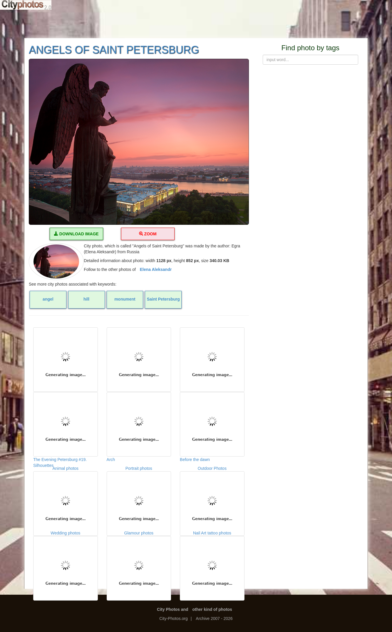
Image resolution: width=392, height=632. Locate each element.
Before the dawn (212, 421)
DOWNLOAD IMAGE (76, 234)
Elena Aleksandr (156, 269)
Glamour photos (139, 560)
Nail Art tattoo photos (212, 560)
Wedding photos (65, 560)
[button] (139, 142)
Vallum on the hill (139, 356)
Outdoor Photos (212, 495)
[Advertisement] (196, 23)
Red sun (65, 356)
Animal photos (65, 495)
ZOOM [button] (148, 234)
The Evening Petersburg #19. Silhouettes (65, 421)
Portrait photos (139, 495)
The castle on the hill (212, 356)
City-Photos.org (173, 618)
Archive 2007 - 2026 (214, 618)
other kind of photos (212, 609)
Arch (139, 421)
